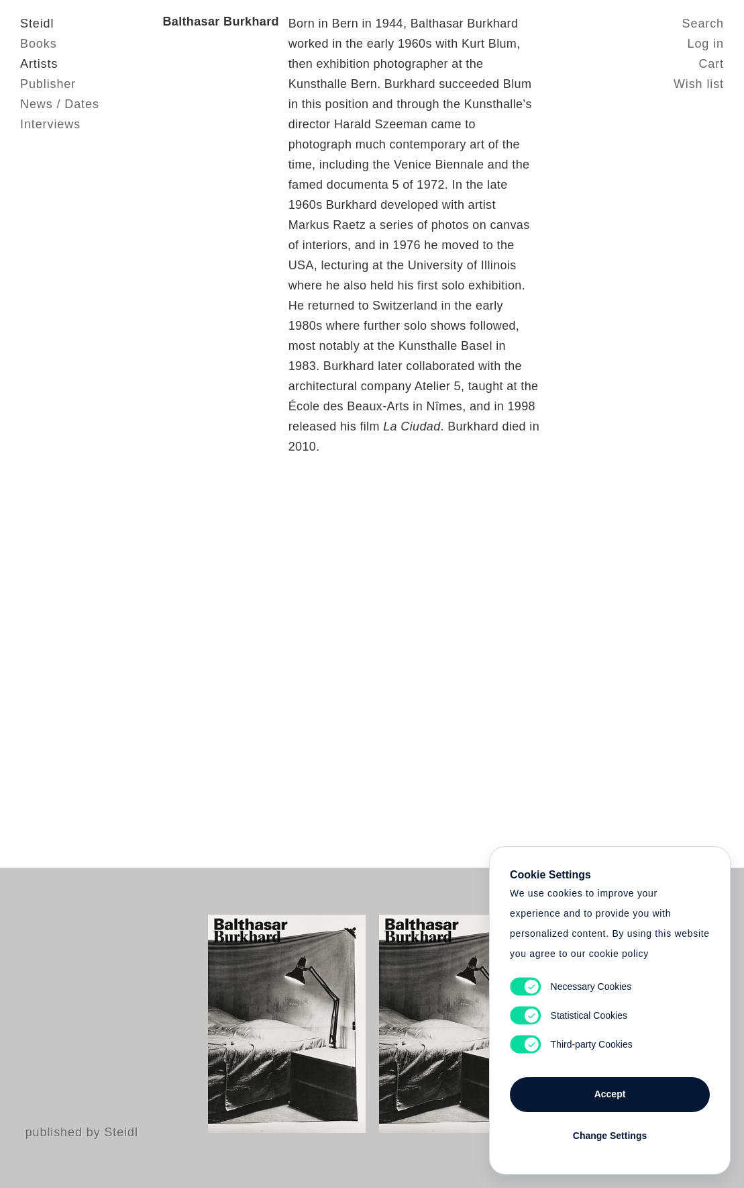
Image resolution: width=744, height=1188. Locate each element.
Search (703, 23)
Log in (706, 43)
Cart (711, 64)
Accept (610, 1094)
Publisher (48, 84)
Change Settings (610, 1135)
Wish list (699, 84)
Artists (39, 64)
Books (38, 43)
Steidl (37, 23)
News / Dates (59, 104)
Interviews (50, 124)
